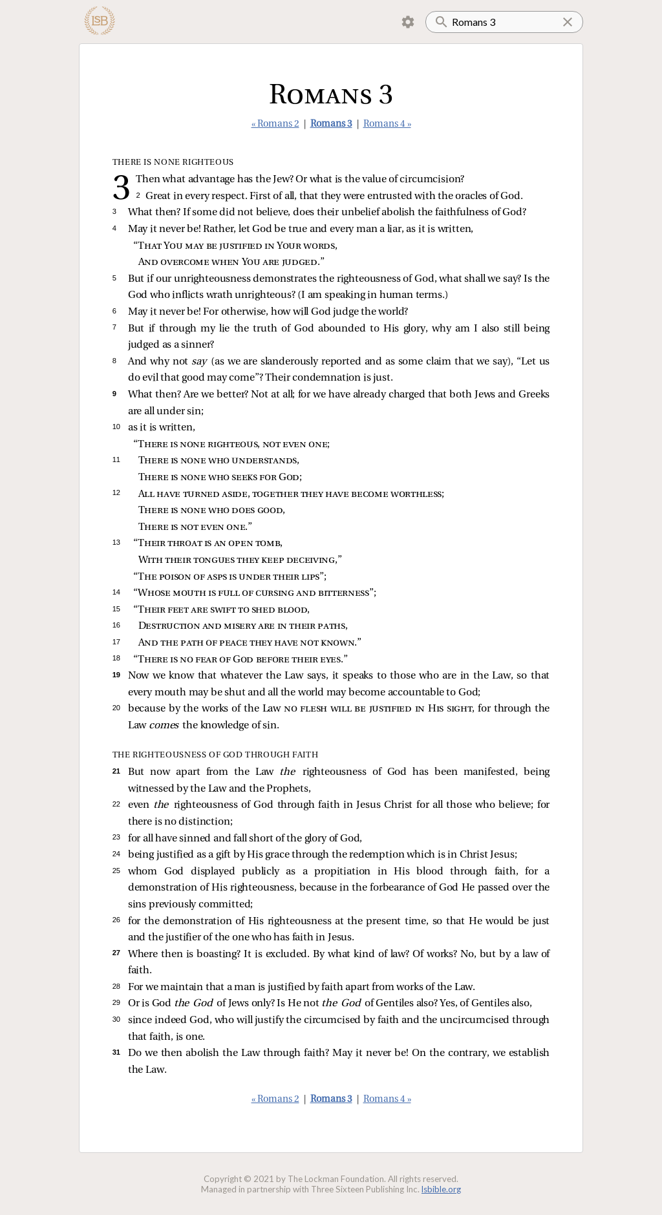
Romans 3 (331, 124)
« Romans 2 (275, 124)
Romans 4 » (387, 124)
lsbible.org (441, 1189)
